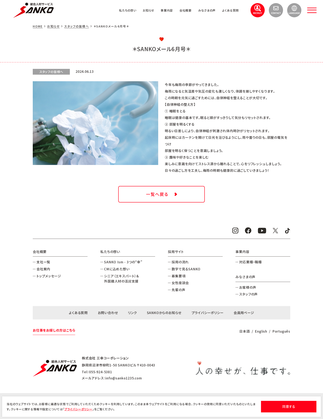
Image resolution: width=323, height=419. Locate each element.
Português (281, 331)
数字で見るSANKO (186, 268)
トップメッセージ (48, 275)
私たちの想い (116, 10)
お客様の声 (247, 287)
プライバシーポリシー (208, 312)
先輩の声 (178, 289)
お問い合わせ (108, 312)
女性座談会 (180, 282)
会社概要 (180, 10)
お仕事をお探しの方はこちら (54, 330)
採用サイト (176, 251)
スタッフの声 (248, 294)
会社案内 (43, 268)
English (261, 331)
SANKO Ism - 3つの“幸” (123, 262)
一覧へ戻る (157, 194)
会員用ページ (244, 312)
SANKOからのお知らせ (164, 312)
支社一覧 (43, 262)
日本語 (244, 331)
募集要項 (178, 275)
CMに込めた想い (116, 268)
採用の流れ (180, 262)
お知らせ (139, 10)
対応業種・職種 (250, 262)
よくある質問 (229, 10)
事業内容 (159, 10)
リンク (132, 312)
